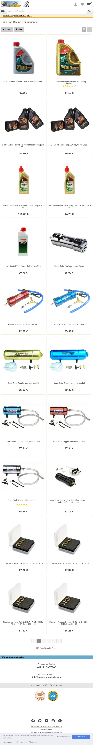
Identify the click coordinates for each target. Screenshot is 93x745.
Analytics (34, 742)
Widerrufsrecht (56, 685)
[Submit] (89, 11)
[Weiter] (59, 641)
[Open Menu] (3, 11)
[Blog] (46, 721)
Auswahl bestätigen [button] (63, 737)
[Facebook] (33, 721)
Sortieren (7, 29)
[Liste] (89, 29)
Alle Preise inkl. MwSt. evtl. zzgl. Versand (46, 727)
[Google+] (60, 721)
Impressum (35, 685)
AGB (45, 685)
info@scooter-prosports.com (46, 677)
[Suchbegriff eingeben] (47, 11)
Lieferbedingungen (46, 729)
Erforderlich (23, 742)
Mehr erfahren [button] (8, 738)
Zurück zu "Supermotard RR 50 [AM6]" (17, 16)
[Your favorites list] (82, 4)
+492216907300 (46, 667)
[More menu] (76, 4)
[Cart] (89, 4)
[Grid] (84, 29)
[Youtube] (53, 721)
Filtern (19, 29)
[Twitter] (39, 721)
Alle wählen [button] (81, 737)
